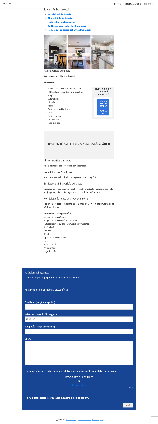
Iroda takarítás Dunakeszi (61, 22)
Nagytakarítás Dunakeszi (61, 14)
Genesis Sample (71, 420)
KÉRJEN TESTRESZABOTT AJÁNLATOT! (103, 107)
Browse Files (79, 385)
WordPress (95, 420)
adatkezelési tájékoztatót (46, 397)
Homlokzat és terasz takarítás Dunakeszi (69, 29)
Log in (101, 420)
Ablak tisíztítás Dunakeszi (61, 18)
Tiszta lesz (7, 3)
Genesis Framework (84, 420)
